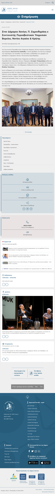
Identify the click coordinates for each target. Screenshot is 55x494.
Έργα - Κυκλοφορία (9, 163)
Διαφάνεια (6, 160)
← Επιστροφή (27, 132)
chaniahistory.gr (32, 431)
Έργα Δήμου (7, 166)
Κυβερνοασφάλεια (8, 169)
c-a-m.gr (30, 433)
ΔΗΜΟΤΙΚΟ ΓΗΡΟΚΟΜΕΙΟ (23, 478)
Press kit (7, 454)
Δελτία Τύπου (16, 22)
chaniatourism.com (33, 414)
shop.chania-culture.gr (34, 411)
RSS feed (7, 456)
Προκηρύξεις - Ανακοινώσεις (11, 144)
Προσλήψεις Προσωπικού (10, 147)
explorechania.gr (32, 417)
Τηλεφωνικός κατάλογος (11, 448)
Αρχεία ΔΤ (22, 22)
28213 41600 (27, 225)
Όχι (41, 386)
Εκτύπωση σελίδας (27, 180)
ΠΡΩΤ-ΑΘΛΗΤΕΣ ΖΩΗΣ (7, 281)
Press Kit (6, 150)
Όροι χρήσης (39, 489)
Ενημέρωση (8, 22)
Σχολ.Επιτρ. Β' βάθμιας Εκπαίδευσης (41, 479)
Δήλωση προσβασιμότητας (12, 462)
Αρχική (2, 22)
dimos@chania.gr (27, 234)
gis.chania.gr (31, 405)
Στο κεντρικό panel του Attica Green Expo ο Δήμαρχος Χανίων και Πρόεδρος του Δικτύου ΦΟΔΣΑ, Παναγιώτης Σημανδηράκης (25, 351)
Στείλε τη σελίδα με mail (27, 188)
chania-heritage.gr (33, 422)
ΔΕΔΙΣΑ (13, 477)
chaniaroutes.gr (32, 419)
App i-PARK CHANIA (33, 439)
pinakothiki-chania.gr (33, 425)
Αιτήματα (47, 2)
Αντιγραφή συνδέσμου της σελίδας (28, 196)
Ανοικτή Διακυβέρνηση (9, 153)
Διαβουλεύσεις (7, 157)
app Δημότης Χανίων (33, 436)
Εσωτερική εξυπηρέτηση (11, 451)
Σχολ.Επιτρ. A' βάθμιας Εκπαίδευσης (32, 479)
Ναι (36, 386)
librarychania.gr (32, 428)
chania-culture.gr (32, 408)
